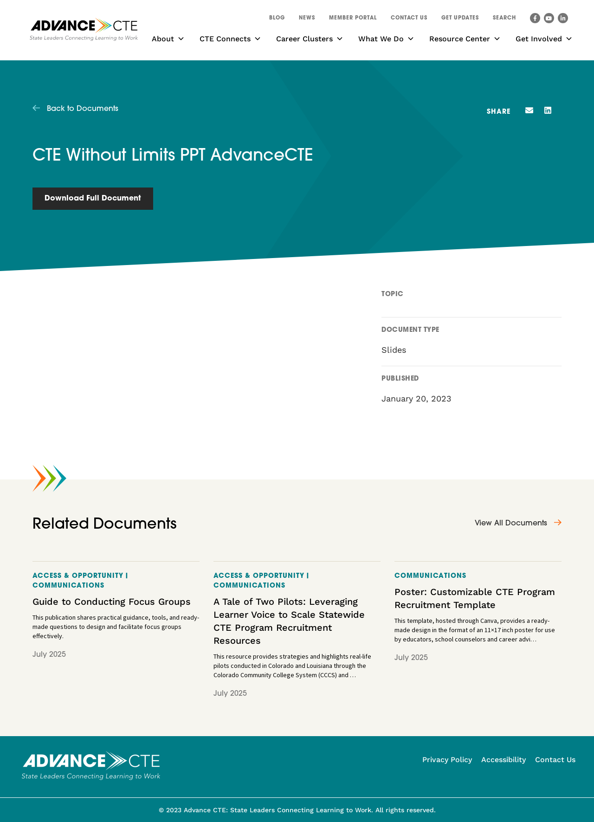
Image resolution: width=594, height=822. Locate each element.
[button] (504, 19)
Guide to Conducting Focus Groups (111, 601)
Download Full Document (93, 198)
